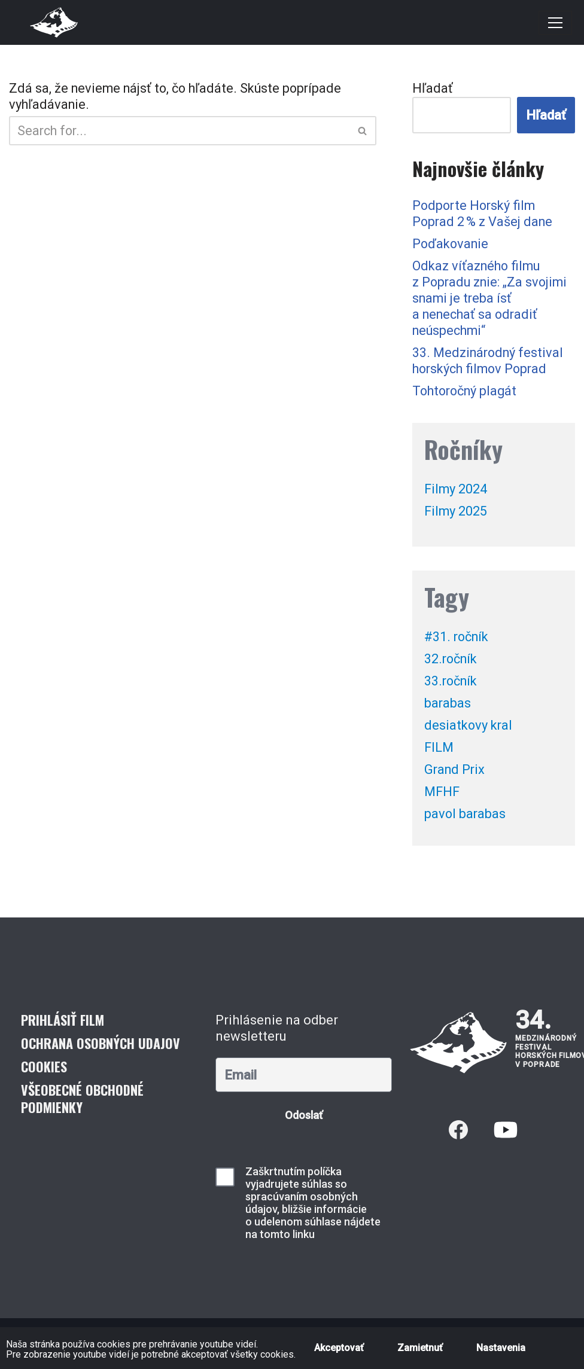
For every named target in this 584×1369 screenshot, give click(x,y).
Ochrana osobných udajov (100, 1044)
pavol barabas (465, 815)
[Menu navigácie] (555, 23)
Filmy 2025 (456, 512)
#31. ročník (458, 638)
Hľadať (432, 88)
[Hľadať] (179, 130)
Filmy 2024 (456, 490)
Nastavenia (500, 1347)
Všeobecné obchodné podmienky (82, 1100)
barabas (448, 704)
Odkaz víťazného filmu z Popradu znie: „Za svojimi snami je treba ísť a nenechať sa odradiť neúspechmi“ (491, 299)
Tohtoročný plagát (467, 392)
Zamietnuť (420, 1347)
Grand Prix (455, 771)
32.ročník (452, 660)
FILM (439, 749)
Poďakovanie (451, 244)
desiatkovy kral (469, 726)
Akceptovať (339, 1347)
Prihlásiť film (62, 1021)
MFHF (442, 793)
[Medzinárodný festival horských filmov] (54, 22)
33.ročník (452, 682)
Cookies (44, 1068)
